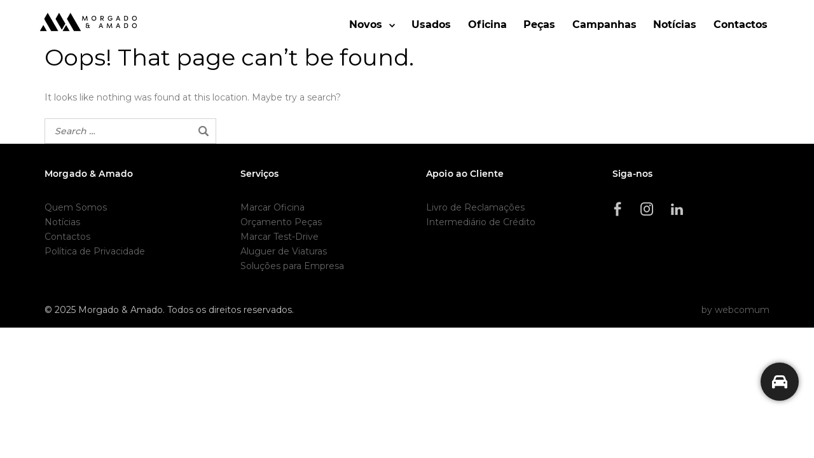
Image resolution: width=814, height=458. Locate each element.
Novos (365, 24)
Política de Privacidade (95, 251)
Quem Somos (76, 207)
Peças (539, 24)
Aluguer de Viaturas (283, 251)
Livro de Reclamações (475, 207)
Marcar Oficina (272, 207)
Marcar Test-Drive (279, 236)
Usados (431, 24)
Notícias (674, 24)
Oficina (487, 24)
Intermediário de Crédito (480, 222)
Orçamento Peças (281, 222)
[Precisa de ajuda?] (780, 382)
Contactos (741, 24)
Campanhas (604, 24)
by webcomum (735, 310)
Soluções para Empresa (292, 266)
